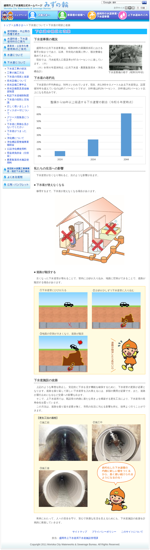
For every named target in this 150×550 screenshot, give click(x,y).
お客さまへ (20, 25)
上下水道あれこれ (134, 16)
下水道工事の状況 (16, 68)
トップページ (14, 16)
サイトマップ (79, 531)
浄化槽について (15, 138)
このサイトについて (132, 531)
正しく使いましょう (18, 106)
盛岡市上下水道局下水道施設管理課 (78, 538)
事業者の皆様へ (72, 16)
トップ (7, 25)
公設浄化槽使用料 (16, 148)
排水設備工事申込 (16, 84)
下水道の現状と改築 (18, 76)
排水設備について (16, 80)
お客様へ (43, 16)
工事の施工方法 (15, 72)
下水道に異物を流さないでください (18, 125)
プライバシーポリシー (104, 531)
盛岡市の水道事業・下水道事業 (102, 16)
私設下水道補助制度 (18, 95)
